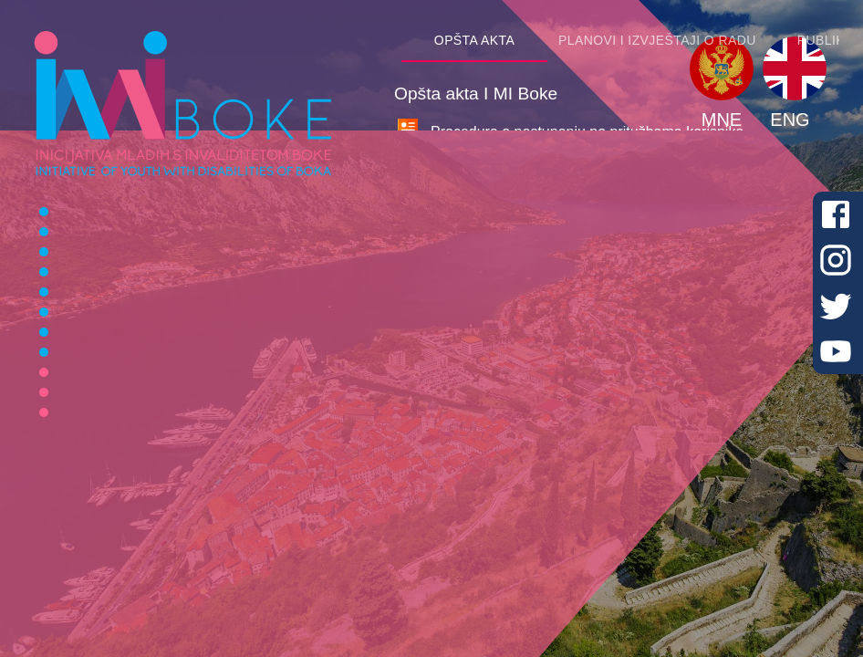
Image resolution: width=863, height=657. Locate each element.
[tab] (474, 40)
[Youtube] (835, 351)
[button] (722, 68)
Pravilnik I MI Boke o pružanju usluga (551, 247)
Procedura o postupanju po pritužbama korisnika (587, 132)
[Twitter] (835, 305)
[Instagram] (835, 260)
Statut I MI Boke (483, 168)
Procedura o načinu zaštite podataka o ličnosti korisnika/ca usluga (644, 283)
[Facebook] (835, 214)
